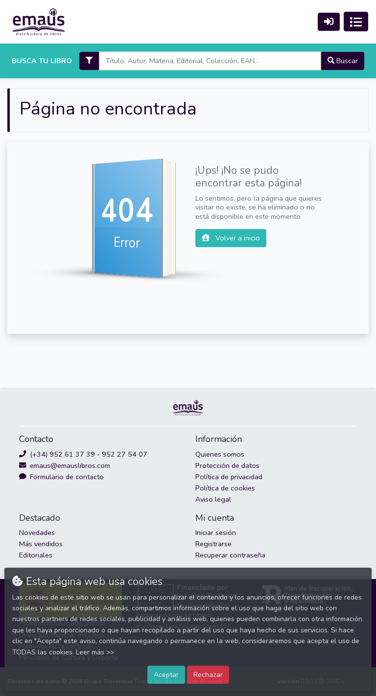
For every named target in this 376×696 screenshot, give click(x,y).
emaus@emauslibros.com (64, 465)
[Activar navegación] (356, 21)
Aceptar (166, 674)
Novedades (37, 532)
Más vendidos (41, 544)
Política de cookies (225, 488)
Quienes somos (219, 454)
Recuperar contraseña (230, 555)
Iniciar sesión (215, 532)
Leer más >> (95, 652)
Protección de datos (227, 465)
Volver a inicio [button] (231, 238)
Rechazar (208, 674)
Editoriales (35, 555)
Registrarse (213, 544)
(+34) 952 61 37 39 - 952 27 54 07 (83, 454)
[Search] (209, 61)
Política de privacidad (228, 477)
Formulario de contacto (61, 477)
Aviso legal (213, 499)
